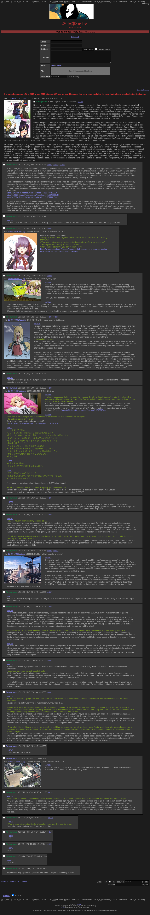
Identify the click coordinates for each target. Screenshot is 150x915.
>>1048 (48, 304)
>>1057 (55, 553)
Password (120, 884)
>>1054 (49, 500)
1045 (74, 104)
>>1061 (49, 694)
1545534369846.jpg (16, 764)
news (68, 1)
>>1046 (10, 222)
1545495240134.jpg (16, 234)
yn (3, 1)
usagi (109, 1)
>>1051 (49, 319)
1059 (44, 694)
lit (23, 1)
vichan (79, 906)
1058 (44, 662)
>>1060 (80, 104)
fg (11, 1)
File (52, 67)
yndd (7, 1)
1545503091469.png (17, 322)
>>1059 (49, 662)
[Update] (6, 898)
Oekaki (59, 67)
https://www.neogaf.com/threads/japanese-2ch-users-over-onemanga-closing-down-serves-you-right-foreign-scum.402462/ (74, 252)
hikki (58, 1)
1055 (44, 553)
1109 (45, 820)
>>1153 (49, 834)
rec (62, 1)
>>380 (9, 463)
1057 (44, 608)
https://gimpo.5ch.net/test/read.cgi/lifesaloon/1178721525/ (32, 195)
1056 (44, 594)
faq (78, 1)
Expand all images (143, 92)
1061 (44, 760)
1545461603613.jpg (17, 100)
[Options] (145, 3)
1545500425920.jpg (16, 281)
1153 (43, 846)
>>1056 (49, 553)
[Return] (81, 32)
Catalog (24, 883)
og (33, 1)
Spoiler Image (104, 49)
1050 (44, 319)
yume (16, 1)
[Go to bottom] (90, 32)
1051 (44, 376)
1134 (44, 834)
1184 (45, 870)
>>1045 (10, 752)
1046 (44, 167)
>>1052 (55, 319)
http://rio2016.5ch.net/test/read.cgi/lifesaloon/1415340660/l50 (33, 197)
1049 (44, 278)
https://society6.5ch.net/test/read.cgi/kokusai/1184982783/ (81, 412)
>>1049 (55, 167)
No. (70, 104)
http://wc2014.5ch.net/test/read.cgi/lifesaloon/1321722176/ (32, 199)
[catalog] (75, 36)
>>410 (9, 473)
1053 (44, 500)
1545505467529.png (17, 393)
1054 (44, 516)
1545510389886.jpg (16, 556)
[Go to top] (14, 883)
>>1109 (50, 794)
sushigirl (133, 1)
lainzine (141, 1)
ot (42, 1)
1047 (44, 218)
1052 (44, 390)
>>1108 (62, 167)
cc (45, 1)
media (28, 1)
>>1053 (49, 390)
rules (74, 1)
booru (115, 1)
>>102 (9, 430)
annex (89, 1)
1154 (44, 858)
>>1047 (49, 167)
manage (97, 1)
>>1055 (49, 517)
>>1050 (49, 278)
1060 (44, 748)
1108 (45, 794)
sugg (52, 1)
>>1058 (49, 609)
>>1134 (50, 820)
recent (83, 1)
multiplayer (123, 1)
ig (36, 1)
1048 (44, 230)
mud (104, 1)
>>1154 (49, 846)
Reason (111, 887)
